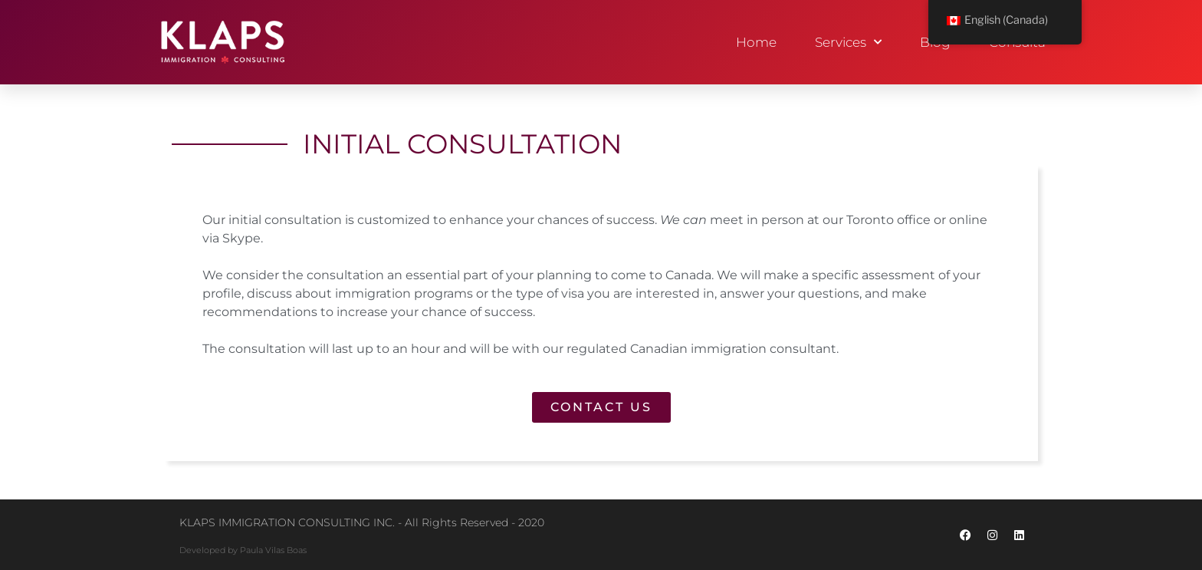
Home (756, 42)
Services (848, 42)
